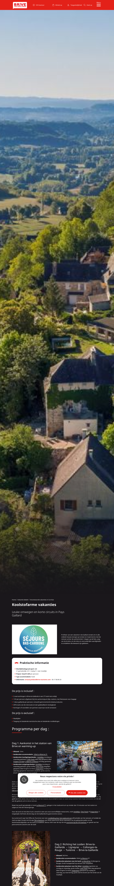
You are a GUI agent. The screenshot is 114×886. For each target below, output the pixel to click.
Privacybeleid (57, 787)
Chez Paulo (31, 759)
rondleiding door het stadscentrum (60, 818)
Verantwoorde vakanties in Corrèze (42, 600)
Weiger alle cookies (36, 793)
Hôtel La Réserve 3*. (40, 754)
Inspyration (39, 769)
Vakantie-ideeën (23, 600)
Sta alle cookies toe (78, 793)
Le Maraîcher (86, 861)
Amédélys (40, 757)
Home (14, 600)
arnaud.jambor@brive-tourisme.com (38, 680)
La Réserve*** (41, 805)
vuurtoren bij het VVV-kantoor (76, 822)
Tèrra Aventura (39, 820)
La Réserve (84, 858)
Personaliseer (56, 793)
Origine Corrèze (18, 761)
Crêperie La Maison (31, 761)
